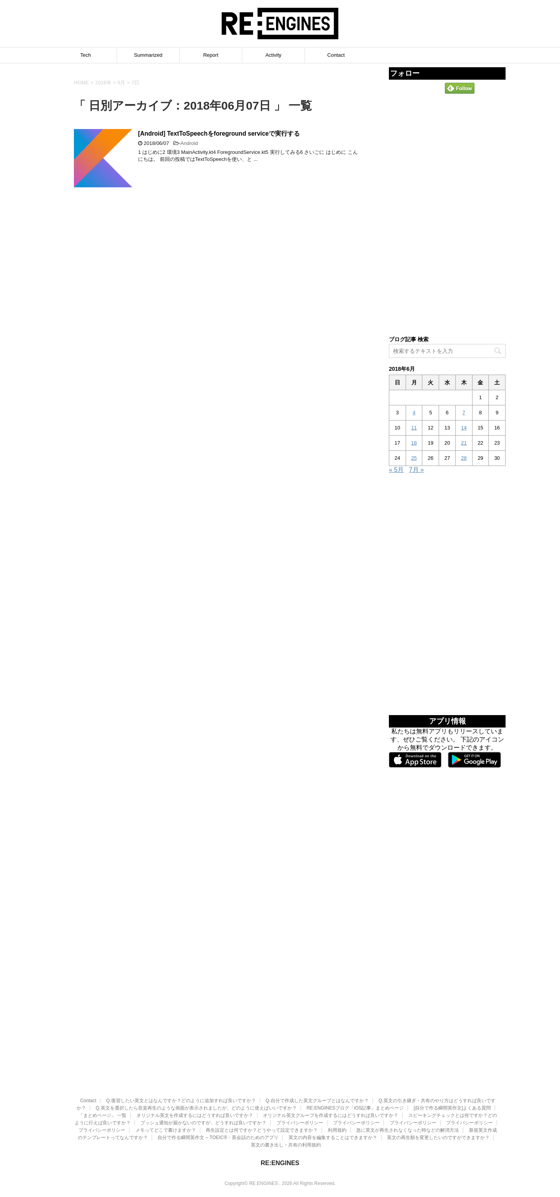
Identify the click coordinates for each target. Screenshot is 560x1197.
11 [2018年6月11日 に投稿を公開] (413, 428)
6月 (121, 83)
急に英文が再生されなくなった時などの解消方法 (407, 1093)
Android (189, 143)
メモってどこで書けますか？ (165, 1093)
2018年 (103, 83)
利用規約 (337, 1093)
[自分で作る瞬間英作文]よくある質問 (452, 1071)
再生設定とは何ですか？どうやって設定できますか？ (262, 1093)
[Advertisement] (447, 214)
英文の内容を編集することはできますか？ (333, 1100)
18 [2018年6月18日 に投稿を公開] (413, 443)
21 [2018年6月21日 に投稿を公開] (463, 443)
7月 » (416, 469)
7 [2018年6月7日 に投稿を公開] (463, 412)
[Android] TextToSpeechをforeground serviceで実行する (219, 133)
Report (210, 55)
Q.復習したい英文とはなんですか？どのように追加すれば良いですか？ (181, 1063)
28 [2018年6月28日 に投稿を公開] (463, 458)
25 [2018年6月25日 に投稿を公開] (413, 458)
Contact (336, 55)
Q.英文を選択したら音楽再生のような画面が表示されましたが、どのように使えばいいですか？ (196, 1071)
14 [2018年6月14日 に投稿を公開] (463, 428)
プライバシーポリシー (299, 1086)
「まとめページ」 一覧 (102, 1078)
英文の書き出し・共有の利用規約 (286, 1108)
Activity (273, 55)
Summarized (148, 55)
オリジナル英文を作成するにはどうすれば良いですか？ (194, 1078)
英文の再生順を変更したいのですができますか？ (438, 1100)
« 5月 (396, 469)
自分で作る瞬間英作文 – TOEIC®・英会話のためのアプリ (218, 1100)
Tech (85, 55)
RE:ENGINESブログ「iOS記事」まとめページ (355, 1071)
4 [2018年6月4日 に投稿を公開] (414, 412)
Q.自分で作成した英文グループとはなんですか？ (317, 1063)
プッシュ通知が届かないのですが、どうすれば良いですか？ (203, 1086)
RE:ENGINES (280, 1126)
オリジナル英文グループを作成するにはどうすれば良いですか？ (330, 1078)
